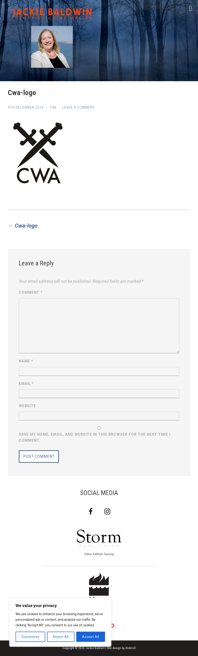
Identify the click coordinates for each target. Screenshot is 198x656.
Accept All (90, 637)
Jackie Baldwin (95, 648)
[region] (60, 622)
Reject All (61, 637)
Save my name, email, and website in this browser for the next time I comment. (94, 437)
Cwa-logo (23, 225)
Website (27, 406)
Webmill (130, 648)
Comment (30, 292)
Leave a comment (78, 107)
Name (26, 361)
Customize (30, 637)
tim (53, 107)
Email (26, 383)
